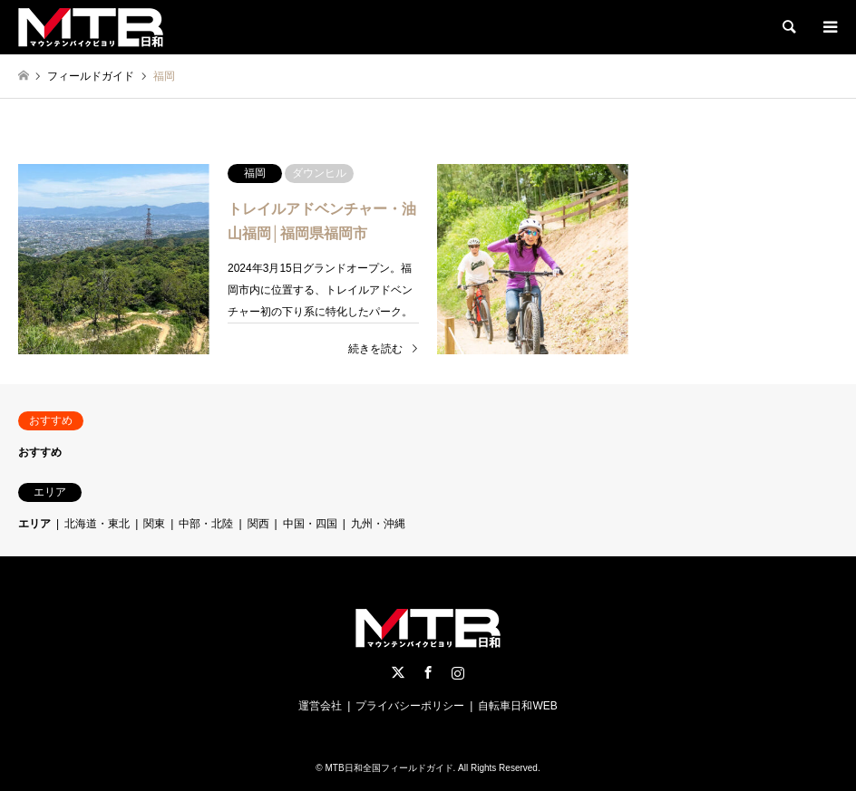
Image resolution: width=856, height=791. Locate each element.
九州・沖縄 (378, 523)
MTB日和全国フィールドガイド (388, 768)
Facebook (428, 672)
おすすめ (40, 452)
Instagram (458, 672)
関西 (258, 523)
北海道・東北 (97, 523)
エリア (34, 523)
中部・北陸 (206, 523)
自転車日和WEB (517, 705)
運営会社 (320, 705)
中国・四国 (310, 523)
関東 (154, 523)
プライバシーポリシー (409, 705)
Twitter (398, 672)
